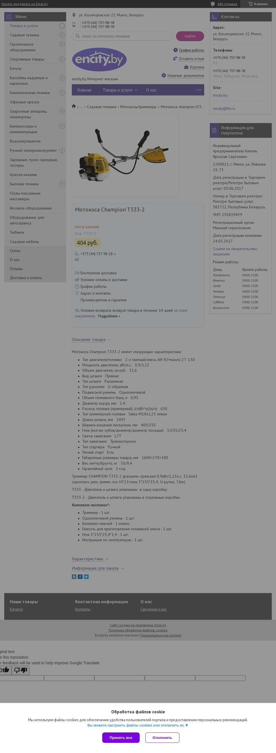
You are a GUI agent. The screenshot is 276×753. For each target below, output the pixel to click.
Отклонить (162, 738)
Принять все (121, 738)
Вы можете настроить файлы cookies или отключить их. (136, 725)
